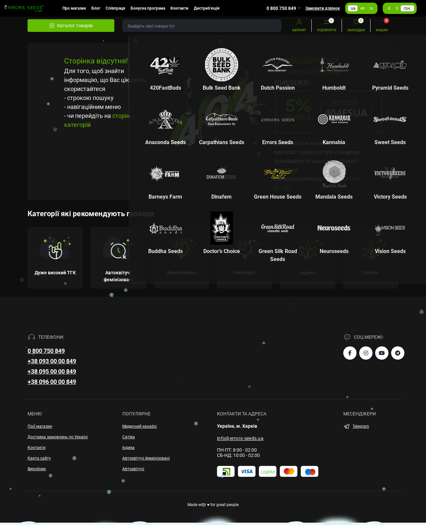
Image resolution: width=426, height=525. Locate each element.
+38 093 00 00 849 (52, 361)
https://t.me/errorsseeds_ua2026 (397, 353)
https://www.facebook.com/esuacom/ (350, 353)
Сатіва (128, 437)
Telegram (361, 426)
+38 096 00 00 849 (52, 381)
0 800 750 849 (46, 350)
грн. (407, 8)
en (363, 8)
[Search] (275, 25)
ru (371, 8)
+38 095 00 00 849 (52, 371)
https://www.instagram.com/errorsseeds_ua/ (366, 353)
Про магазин (74, 8)
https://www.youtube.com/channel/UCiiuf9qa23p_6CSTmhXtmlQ (382, 353)
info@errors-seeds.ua (240, 438)
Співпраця (115, 8)
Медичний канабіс (139, 426)
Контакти (179, 8)
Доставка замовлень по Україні (58, 437)
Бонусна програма (148, 8)
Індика (128, 447)
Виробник (37, 469)
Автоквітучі (133, 469)
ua (353, 8)
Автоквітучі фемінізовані (146, 458)
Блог (95, 8)
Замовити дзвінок (322, 8)
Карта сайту (39, 458)
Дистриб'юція (207, 8)
